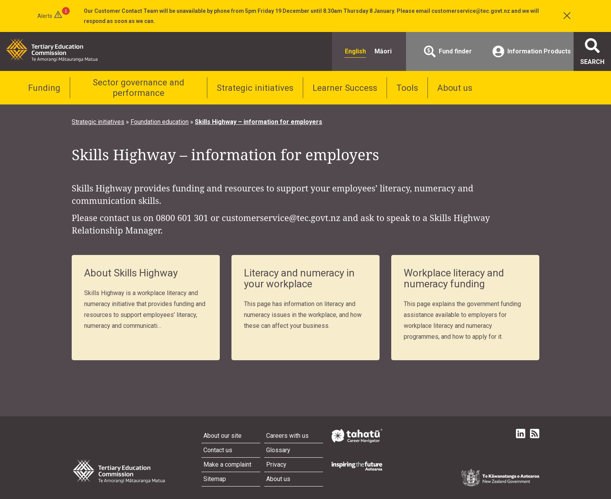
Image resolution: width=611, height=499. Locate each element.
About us (454, 88)
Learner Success (345, 88)
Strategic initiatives (255, 88)
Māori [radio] (383, 51)
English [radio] (355, 51)
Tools (407, 88)
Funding (44, 88)
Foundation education (160, 122)
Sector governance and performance (138, 87)
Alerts (44, 16)
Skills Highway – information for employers (258, 122)
